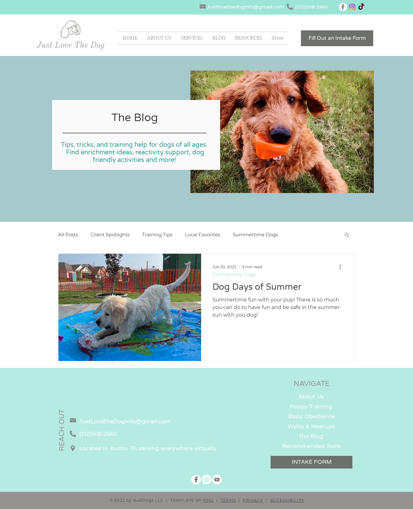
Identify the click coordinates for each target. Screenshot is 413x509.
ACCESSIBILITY (287, 500)
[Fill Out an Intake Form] (337, 38)
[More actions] (342, 266)
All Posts (68, 235)
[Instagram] (352, 7)
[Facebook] (343, 7)
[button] (248, 38)
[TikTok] (361, 7)
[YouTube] (217, 479)
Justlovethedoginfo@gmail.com (245, 7)
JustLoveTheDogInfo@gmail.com (125, 421)
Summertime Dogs (255, 235)
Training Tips (157, 235)
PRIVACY (253, 500)
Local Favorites (202, 235)
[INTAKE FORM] (311, 462)
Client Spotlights (110, 235)
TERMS (228, 500)
